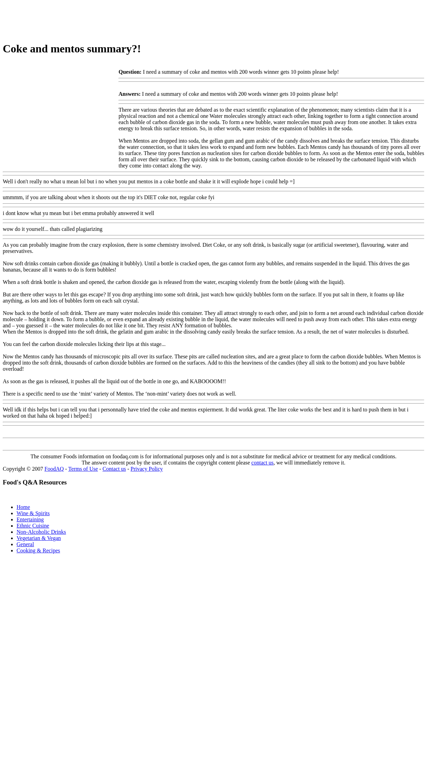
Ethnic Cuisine (33, 526)
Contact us (114, 469)
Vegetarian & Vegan (39, 538)
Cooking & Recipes (38, 550)
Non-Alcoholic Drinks (41, 532)
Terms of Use (83, 469)
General (25, 544)
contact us (262, 463)
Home (23, 507)
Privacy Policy (147, 469)
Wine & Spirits (33, 513)
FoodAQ (54, 469)
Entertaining (30, 519)
